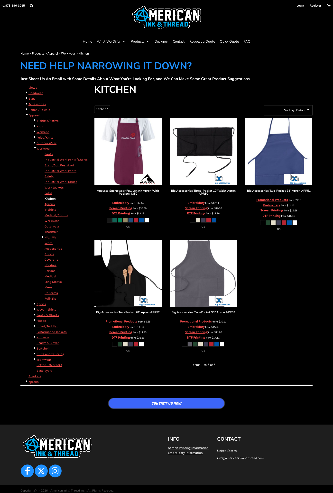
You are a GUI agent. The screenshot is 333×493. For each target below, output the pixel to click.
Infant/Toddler (47, 326)
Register (315, 6)
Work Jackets (54, 187)
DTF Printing (121, 213)
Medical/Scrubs (56, 215)
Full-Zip (50, 298)
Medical (50, 276)
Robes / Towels (39, 110)
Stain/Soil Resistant (59, 165)
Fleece (41, 320)
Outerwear (52, 226)
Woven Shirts (46, 309)
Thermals (51, 232)
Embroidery (120, 203)
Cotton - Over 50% (49, 365)
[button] (31, 6)
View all (33, 87)
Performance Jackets (52, 332)
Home (24, 53)
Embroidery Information (185, 453)
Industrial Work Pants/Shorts (66, 159)
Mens (49, 287)
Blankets (34, 376)
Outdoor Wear (46, 143)
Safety (49, 176)
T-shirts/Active (48, 121)
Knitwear (43, 337)
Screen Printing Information (188, 448)
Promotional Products (272, 200)
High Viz (50, 237)
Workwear (68, 53)
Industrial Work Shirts (61, 182)
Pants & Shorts (48, 315)
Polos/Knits (45, 137)
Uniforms (51, 293)
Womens (43, 132)
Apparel (52, 53)
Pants (49, 154)
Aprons (50, 204)
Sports (41, 304)
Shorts (49, 254)
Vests (49, 243)
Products (38, 53)
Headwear (35, 93)
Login (300, 6)
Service (50, 271)
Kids (40, 126)
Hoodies (50, 265)
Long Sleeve (53, 282)
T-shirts (50, 209)
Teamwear (44, 359)
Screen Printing (120, 208)
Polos (48, 193)
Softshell (43, 348)
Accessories (37, 104)
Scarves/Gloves (48, 343)
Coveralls (51, 259)
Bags (32, 98)
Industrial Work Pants (60, 171)
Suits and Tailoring (50, 354)
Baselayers (44, 370)
